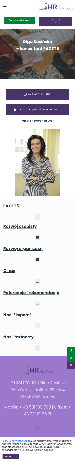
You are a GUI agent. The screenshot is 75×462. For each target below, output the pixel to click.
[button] (37, 217)
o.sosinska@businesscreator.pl (39, 109)
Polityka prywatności (14, 441)
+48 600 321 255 (39, 94)
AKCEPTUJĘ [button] (11, 456)
